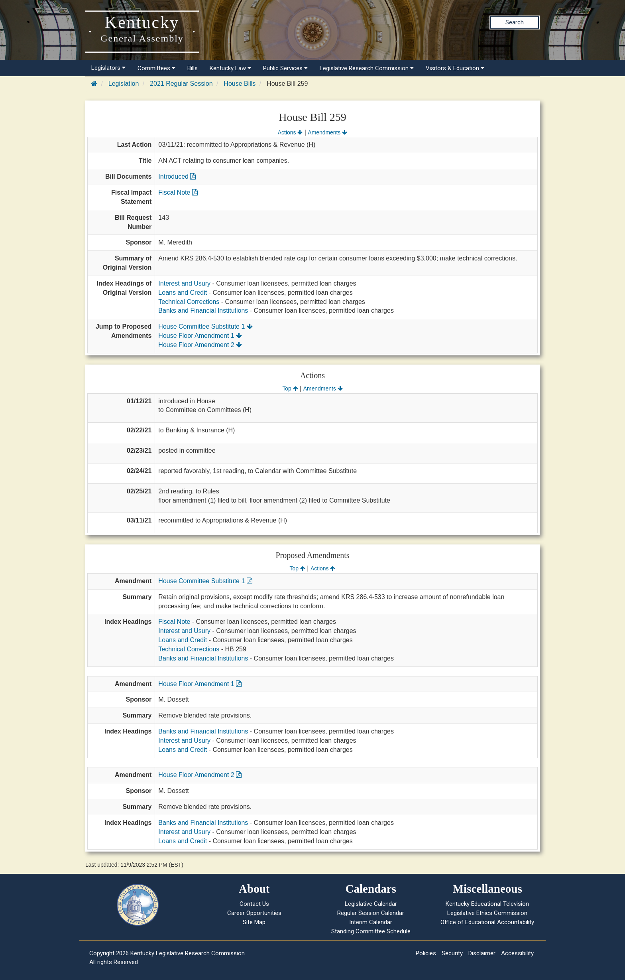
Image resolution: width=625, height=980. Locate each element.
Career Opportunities (254, 913)
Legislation (123, 83)
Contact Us (254, 903)
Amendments (327, 132)
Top (290, 388)
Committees (156, 68)
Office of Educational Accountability (487, 922)
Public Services (285, 68)
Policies (426, 953)
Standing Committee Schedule (371, 931)
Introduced (177, 176)
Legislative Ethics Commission (487, 913)
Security (452, 953)
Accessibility (517, 953)
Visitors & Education (455, 68)
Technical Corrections (188, 301)
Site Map (254, 922)
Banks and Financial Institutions (203, 310)
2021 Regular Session (181, 83)
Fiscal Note (177, 192)
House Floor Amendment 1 (200, 335)
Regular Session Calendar (370, 913)
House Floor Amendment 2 (200, 344)
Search (514, 22)
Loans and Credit (182, 292)
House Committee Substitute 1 (205, 326)
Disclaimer (481, 953)
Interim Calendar (370, 922)
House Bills (240, 83)
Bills (192, 68)
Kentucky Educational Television (487, 903)
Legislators (108, 67)
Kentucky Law (230, 68)
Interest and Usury (184, 283)
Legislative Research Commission (367, 68)
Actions (290, 132)
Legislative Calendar (371, 903)
